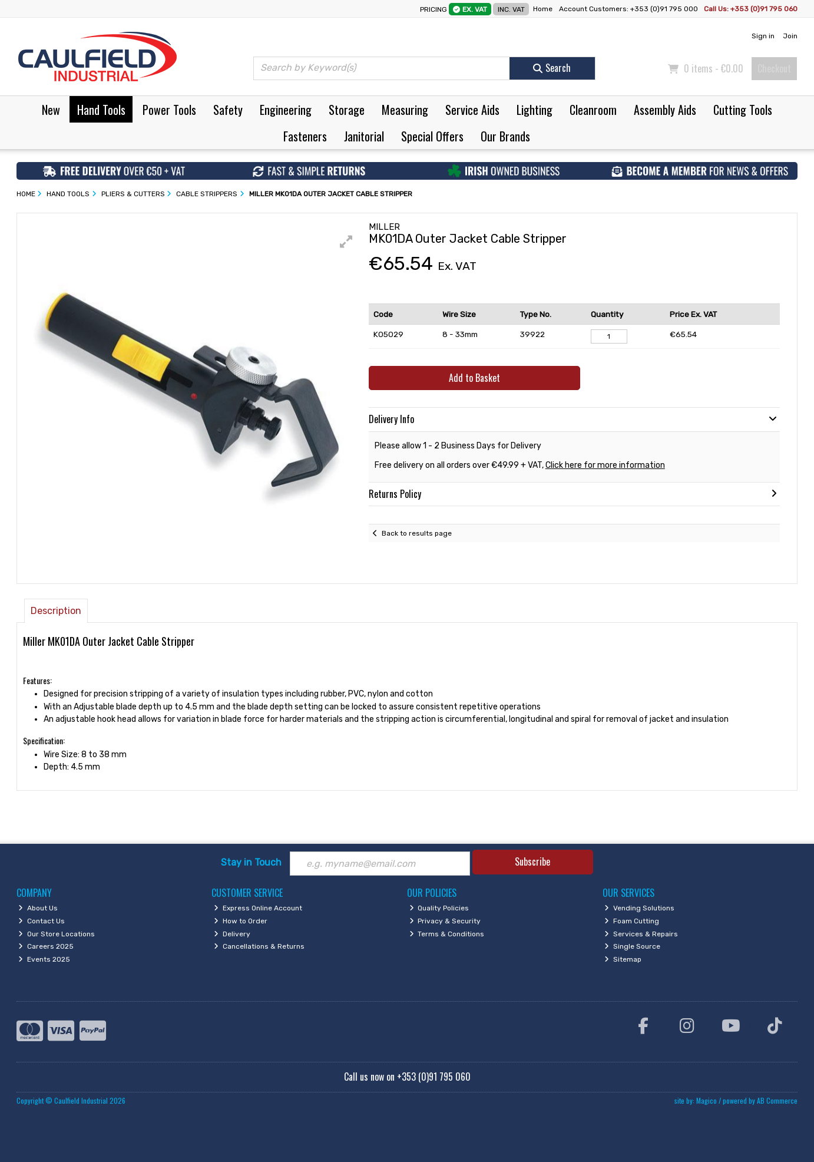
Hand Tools (101, 109)
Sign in (763, 36)
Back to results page (417, 533)
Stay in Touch (251, 862)
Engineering (286, 109)
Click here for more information (605, 465)
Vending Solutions (639, 908)
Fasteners (305, 136)
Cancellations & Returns (259, 946)
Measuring (405, 109)
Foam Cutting (631, 921)
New (51, 109)
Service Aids (472, 109)
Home (542, 9)
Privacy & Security (445, 921)
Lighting (534, 109)
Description (56, 610)
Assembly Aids (665, 109)
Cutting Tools (742, 109)
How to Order (240, 921)
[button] (346, 241)
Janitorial (364, 136)
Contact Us (41, 921)
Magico (706, 1100)
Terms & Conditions (447, 934)
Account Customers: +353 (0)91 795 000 (629, 9)
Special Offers (432, 136)
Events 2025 (44, 959)
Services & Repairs (641, 934)
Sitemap (622, 959)
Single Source (632, 946)
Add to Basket (474, 378)
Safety (228, 109)
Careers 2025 (46, 946)
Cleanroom (593, 109)
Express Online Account (258, 908)
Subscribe (532, 861)
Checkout (774, 68)
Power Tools (169, 109)
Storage (347, 109)
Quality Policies (439, 908)
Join (790, 36)
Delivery (232, 934)
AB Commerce (777, 1100)
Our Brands (505, 136)
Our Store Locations (56, 934)
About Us (38, 908)
